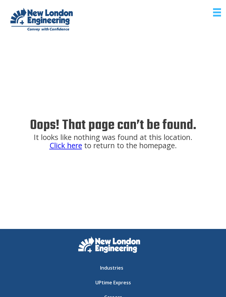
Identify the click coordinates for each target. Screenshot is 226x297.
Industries (111, 268)
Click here (65, 145)
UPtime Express (113, 282)
